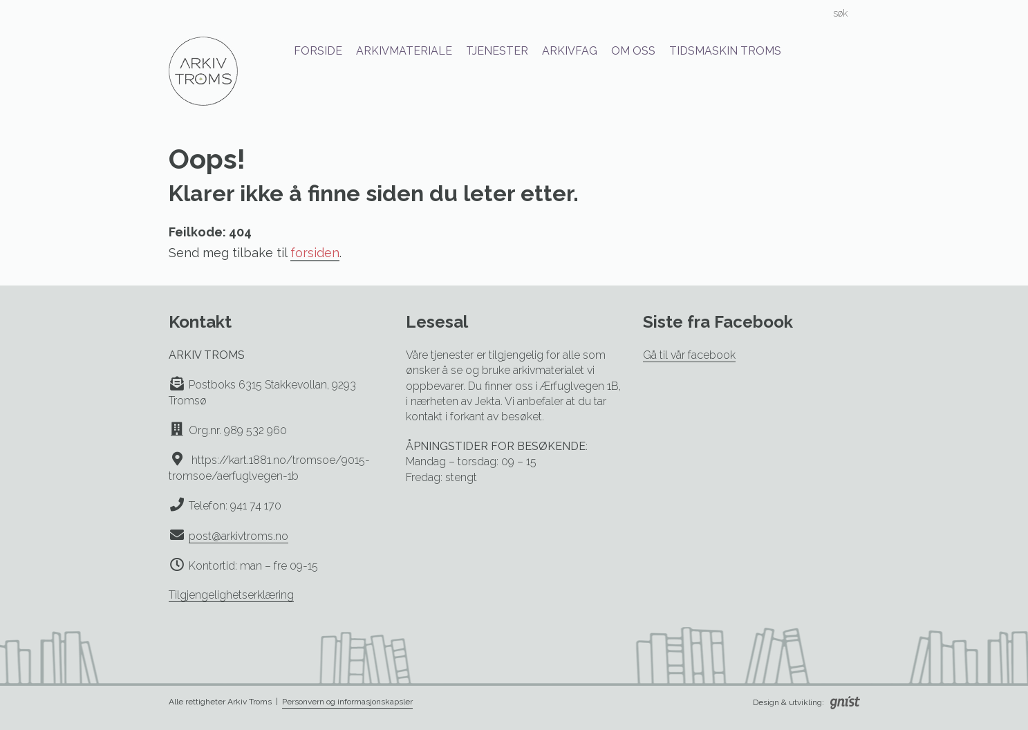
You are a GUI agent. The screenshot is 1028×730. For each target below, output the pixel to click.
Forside (318, 50)
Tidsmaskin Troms (725, 50)
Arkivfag (569, 50)
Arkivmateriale (404, 50)
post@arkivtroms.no (238, 536)
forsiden (314, 252)
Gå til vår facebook (689, 355)
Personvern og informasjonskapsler (347, 701)
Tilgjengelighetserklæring (231, 594)
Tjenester (497, 50)
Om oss (633, 50)
